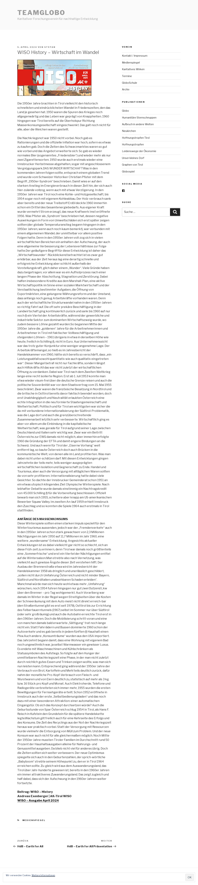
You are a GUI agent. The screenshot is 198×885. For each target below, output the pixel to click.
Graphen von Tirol (132, 164)
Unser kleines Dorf (133, 157)
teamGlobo (41, 13)
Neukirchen (129, 130)
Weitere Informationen (43, 875)
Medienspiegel (34, 820)
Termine (127, 76)
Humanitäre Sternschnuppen (139, 117)
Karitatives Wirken (133, 69)
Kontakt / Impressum (134, 55)
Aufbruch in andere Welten (138, 124)
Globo (125, 110)
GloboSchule (129, 82)
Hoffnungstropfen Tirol (136, 137)
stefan (49, 47)
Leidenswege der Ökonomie (139, 151)
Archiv (126, 89)
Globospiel (128, 171)
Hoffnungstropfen (133, 144)
